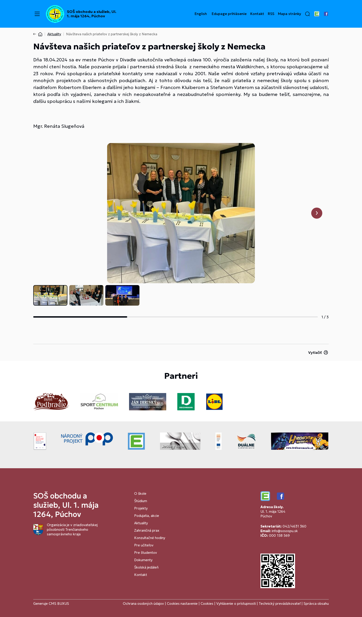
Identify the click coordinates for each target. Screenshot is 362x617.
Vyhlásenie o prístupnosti (236, 603)
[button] (307, 14)
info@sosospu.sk (285, 531)
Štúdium (140, 501)
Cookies (207, 603)
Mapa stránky (289, 14)
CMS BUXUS (59, 603)
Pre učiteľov (144, 545)
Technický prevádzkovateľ (280, 603)
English (201, 14)
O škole (140, 493)
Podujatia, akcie (146, 515)
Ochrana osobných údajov (143, 603)
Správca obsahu (316, 603)
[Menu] (37, 14)
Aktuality (54, 34)
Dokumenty (143, 560)
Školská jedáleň (146, 567)
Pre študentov (145, 552)
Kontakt (257, 14)
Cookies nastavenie (182, 603)
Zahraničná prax (146, 530)
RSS (271, 14)
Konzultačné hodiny (149, 538)
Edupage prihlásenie (229, 14)
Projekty (141, 508)
